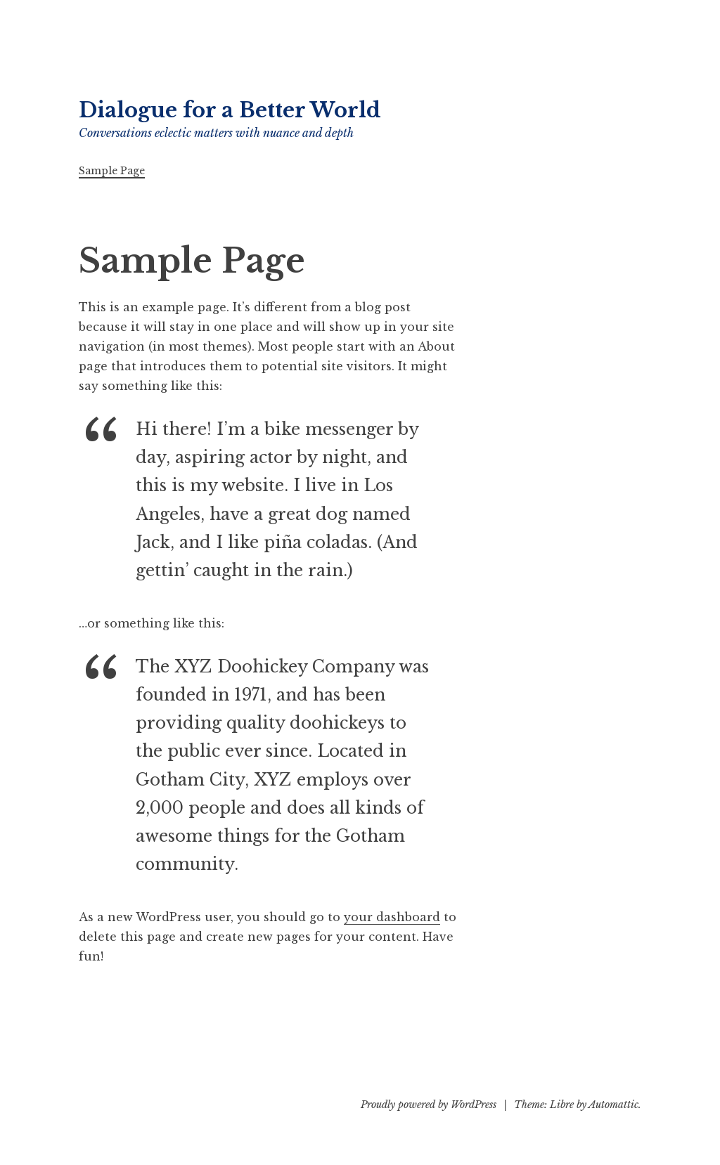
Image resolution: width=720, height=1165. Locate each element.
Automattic (613, 1104)
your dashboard (392, 917)
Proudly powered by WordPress (428, 1104)
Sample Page (112, 170)
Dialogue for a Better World (230, 110)
